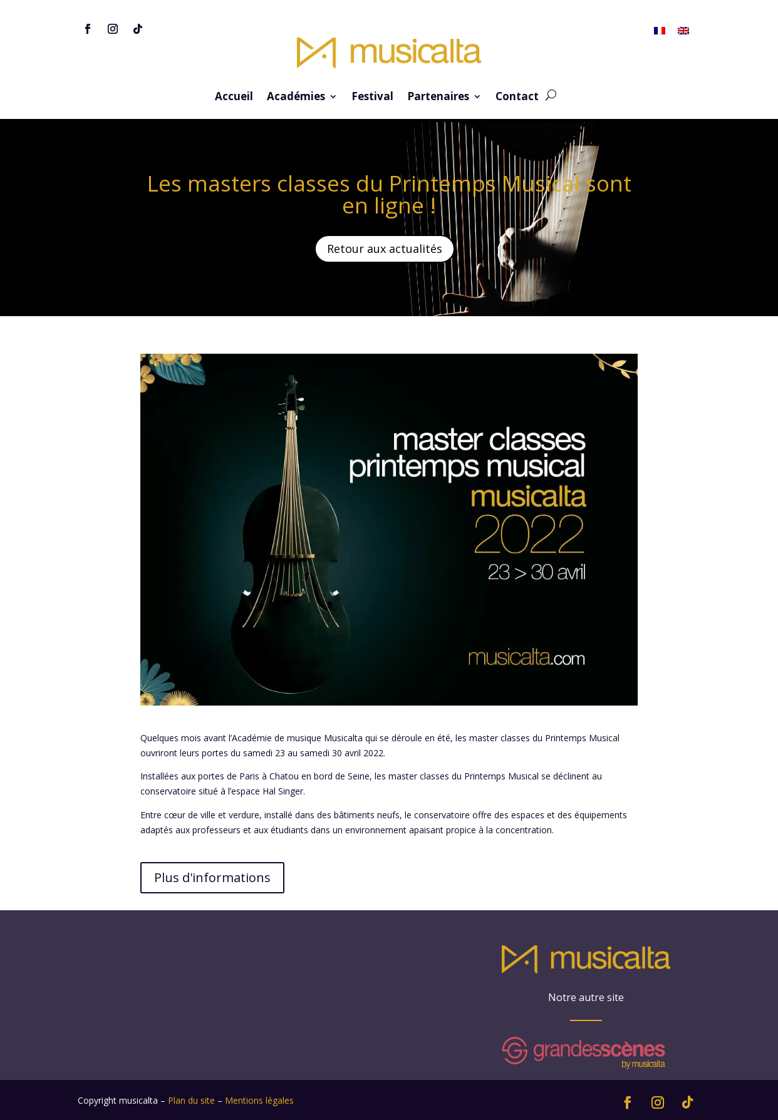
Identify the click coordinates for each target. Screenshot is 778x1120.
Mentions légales (259, 1100)
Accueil (234, 97)
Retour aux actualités (384, 248)
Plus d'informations (212, 877)
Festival (372, 97)
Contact (517, 97)
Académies (296, 97)
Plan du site (191, 1100)
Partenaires (438, 97)
